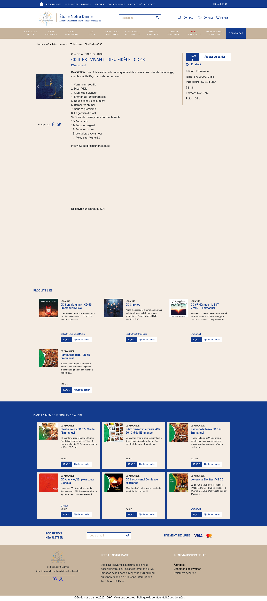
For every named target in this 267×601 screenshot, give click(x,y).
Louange (63, 44)
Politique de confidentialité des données (161, 597)
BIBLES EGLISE (30, 32)
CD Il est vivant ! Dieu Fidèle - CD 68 (86, 44)
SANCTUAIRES (112, 34)
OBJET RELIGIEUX (214, 32)
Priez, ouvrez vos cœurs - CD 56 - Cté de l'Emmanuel (143, 431)
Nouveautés (236, 33)
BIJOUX (51, 32)
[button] (38, 87)
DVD (91, 32)
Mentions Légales (124, 597)
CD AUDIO (71, 32)
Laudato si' (134, 4)
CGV (109, 597)
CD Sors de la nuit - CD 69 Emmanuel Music (76, 306)
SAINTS (91, 34)
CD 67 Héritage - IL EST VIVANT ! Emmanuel (205, 306)
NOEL (193, 32)
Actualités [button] (71, 4)
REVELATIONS (51, 34)
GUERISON (173, 32)
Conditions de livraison (187, 569)
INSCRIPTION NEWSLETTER (54, 535)
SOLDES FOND (153, 34)
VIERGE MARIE (214, 34)
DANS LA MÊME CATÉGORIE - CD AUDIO (57, 415)
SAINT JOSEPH (71, 34)
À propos (179, 564)
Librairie (99, 4)
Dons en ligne (116, 4)
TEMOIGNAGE (173, 34)
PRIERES (30, 34)
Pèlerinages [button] (53, 4)
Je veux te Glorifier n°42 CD (207, 479)
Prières (86, 4)
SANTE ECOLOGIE (132, 34)
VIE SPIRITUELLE (193, 34)
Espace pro (220, 4)
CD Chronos (133, 304)
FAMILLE (152, 32)
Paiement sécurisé (185, 573)
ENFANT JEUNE (112, 32)
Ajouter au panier (215, 56)
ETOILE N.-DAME (132, 32)
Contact (149, 4)
